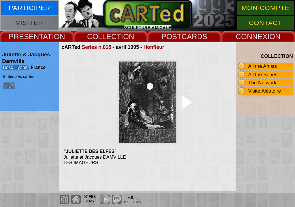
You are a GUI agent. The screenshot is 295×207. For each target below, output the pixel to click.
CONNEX (251, 36)
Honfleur (153, 47)
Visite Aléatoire (264, 91)
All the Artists (262, 66)
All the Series (262, 74)
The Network (262, 82)
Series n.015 (96, 47)
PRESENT (26, 36)
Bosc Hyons (15, 67)
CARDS (194, 36)
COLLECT (104, 36)
